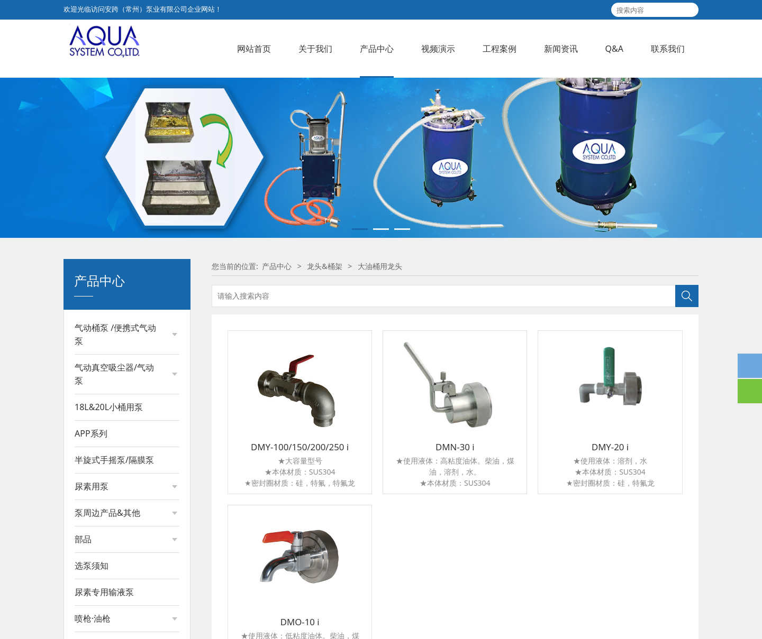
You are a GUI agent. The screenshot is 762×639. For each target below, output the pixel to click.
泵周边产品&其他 (107, 590)
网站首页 (254, 48)
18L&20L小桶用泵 (109, 484)
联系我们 (668, 48)
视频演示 (438, 48)
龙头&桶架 (324, 344)
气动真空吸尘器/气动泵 (114, 451)
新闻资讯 (561, 48)
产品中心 (377, 48)
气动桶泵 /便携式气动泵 (115, 412)
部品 (83, 617)
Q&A (614, 48)
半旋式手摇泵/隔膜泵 (114, 537)
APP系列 (91, 511)
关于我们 (315, 48)
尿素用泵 (91, 564)
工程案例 (499, 48)
